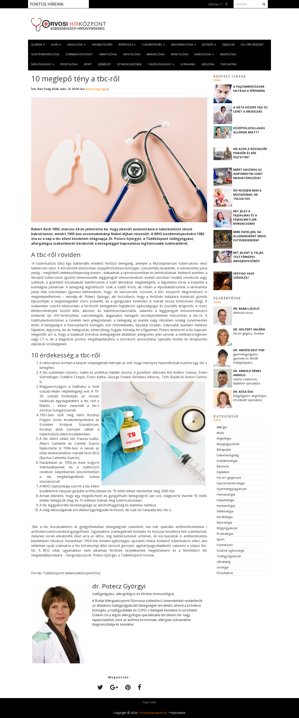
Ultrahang (187, 64)
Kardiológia (204, 54)
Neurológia (228, 54)
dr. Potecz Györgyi (94, 296)
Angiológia (76, 44)
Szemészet (104, 64)
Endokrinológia (183, 44)
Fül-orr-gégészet (252, 44)
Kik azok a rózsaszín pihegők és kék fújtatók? (250, 153)
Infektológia (179, 54)
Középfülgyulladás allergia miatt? (249, 130)
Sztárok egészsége (129, 64)
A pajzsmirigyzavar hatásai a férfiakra (249, 89)
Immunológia (156, 54)
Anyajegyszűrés (102, 44)
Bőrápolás (127, 44)
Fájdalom (228, 44)
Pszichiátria (229, 64)
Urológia (207, 64)
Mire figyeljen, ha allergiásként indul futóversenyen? (249, 236)
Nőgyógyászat (42, 64)
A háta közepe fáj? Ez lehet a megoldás (250, 109)
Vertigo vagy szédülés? (243, 275)
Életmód (209, 44)
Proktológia (69, 64)
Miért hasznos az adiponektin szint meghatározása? (248, 174)
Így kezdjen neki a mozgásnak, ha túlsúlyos (247, 194)
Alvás (56, 44)
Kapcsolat (149, 702)
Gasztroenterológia (45, 54)
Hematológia (108, 54)
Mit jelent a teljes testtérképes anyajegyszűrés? (248, 257)
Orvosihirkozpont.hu (153, 713)
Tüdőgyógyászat (161, 64)
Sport (88, 64)
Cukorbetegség (153, 44)
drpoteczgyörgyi (97, 89)
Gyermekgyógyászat (79, 54)
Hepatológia (131, 54)
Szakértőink (227, 298)
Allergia (38, 44)
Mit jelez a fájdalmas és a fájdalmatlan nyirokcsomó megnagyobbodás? (248, 217)
